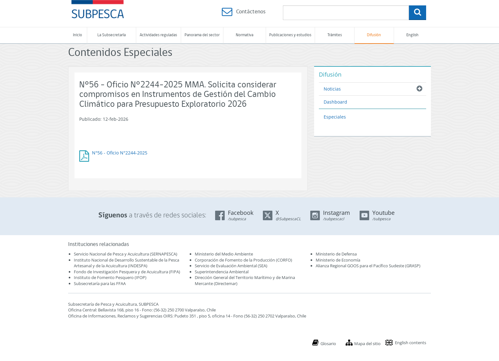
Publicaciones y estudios (290, 35)
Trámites (334, 35)
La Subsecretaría (111, 35)
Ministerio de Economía (338, 260)
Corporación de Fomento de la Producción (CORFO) (243, 260)
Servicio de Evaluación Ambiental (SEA (230, 266)
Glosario (328, 343)
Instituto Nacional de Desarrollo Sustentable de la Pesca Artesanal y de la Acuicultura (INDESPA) (126, 263)
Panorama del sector (202, 35)
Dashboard (335, 102)
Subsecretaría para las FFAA (100, 283)
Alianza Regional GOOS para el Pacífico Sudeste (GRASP (367, 266)
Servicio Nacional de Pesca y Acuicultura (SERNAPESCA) (125, 254)
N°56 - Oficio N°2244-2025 (119, 153)
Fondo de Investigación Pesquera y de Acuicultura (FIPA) (127, 272)
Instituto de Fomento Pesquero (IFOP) (110, 277)
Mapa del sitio (367, 343)
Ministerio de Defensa (336, 254)
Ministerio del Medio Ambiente (224, 254)
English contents (410, 342)
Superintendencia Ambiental (222, 272)
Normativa (244, 35)
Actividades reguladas (158, 35)
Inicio (77, 35)
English (412, 35)
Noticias (332, 89)
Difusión (374, 35)
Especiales (335, 117)
